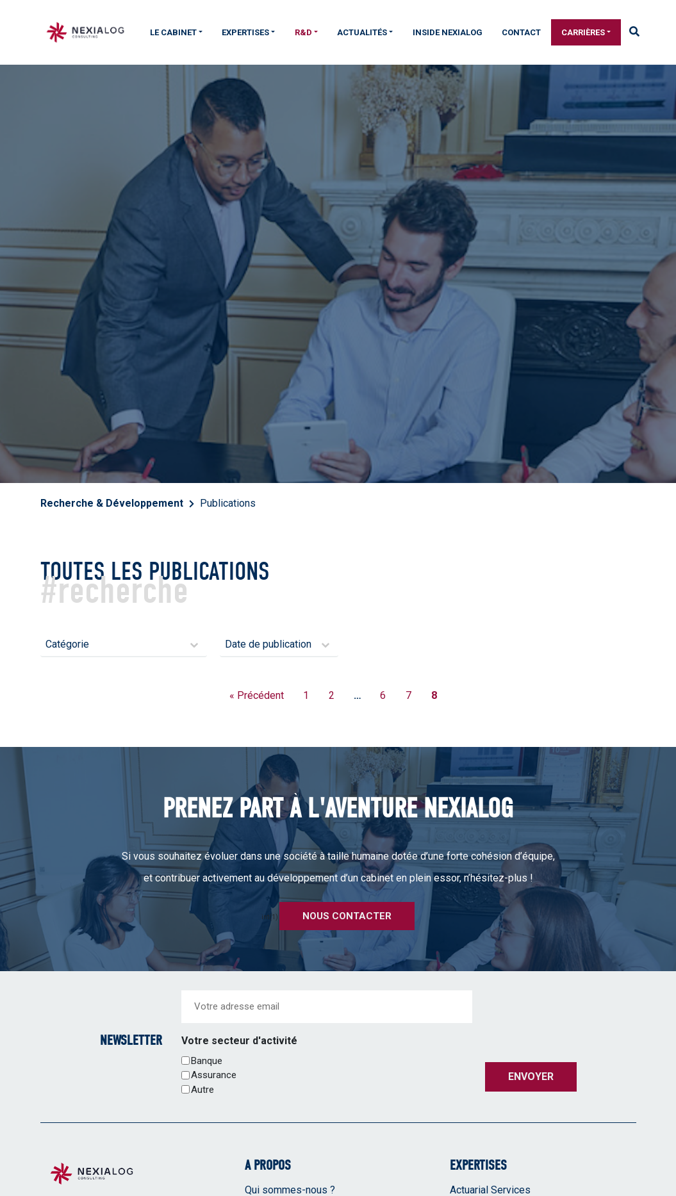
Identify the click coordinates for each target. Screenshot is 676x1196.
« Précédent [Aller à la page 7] (256, 695)
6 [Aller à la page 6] (383, 695)
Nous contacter (347, 916)
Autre (202, 1089)
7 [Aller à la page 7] (408, 695)
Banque (206, 1061)
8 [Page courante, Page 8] (434, 695)
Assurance (213, 1075)
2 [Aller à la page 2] (331, 695)
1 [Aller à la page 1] (306, 695)
